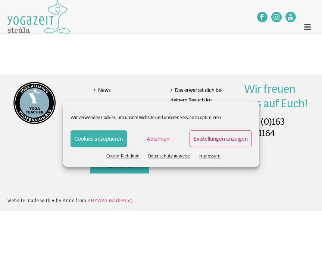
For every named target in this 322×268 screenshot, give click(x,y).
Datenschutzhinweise (169, 156)
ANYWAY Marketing (110, 200)
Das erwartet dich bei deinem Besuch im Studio (196, 100)
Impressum (209, 156)
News (102, 90)
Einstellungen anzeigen (221, 139)
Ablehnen (158, 139)
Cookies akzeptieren (99, 139)
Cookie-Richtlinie (122, 156)
